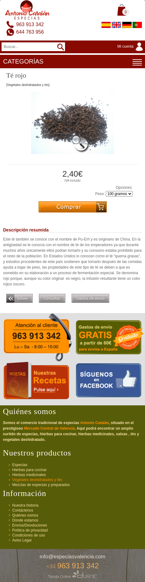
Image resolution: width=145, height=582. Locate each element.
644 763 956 (30, 32)
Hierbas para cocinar (29, 470)
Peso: (100, 194)
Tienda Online (72, 577)
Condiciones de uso (28, 535)
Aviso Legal (21, 540)
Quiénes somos (25, 515)
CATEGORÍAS (72, 62)
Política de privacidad (30, 530)
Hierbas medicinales (29, 475)
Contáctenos (22, 510)
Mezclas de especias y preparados (41, 485)
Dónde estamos (25, 520)
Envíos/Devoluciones (29, 525)
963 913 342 (30, 24)
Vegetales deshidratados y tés (37, 480)
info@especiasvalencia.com (72, 557)
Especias (19, 465)
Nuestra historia (25, 505)
